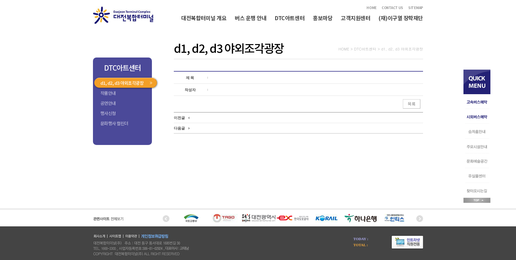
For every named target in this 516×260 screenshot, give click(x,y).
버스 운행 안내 (250, 18)
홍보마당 (322, 18)
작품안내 (108, 93)
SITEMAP (415, 7)
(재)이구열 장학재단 (401, 18)
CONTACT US (392, 7)
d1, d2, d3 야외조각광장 (121, 83)
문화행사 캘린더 (114, 123)
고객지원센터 (355, 18)
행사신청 (108, 113)
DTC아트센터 (289, 18)
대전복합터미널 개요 (203, 18)
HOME (371, 7)
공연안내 (108, 103)
